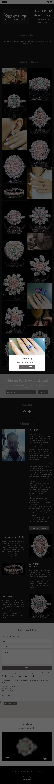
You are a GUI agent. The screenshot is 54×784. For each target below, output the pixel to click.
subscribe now (27, 366)
